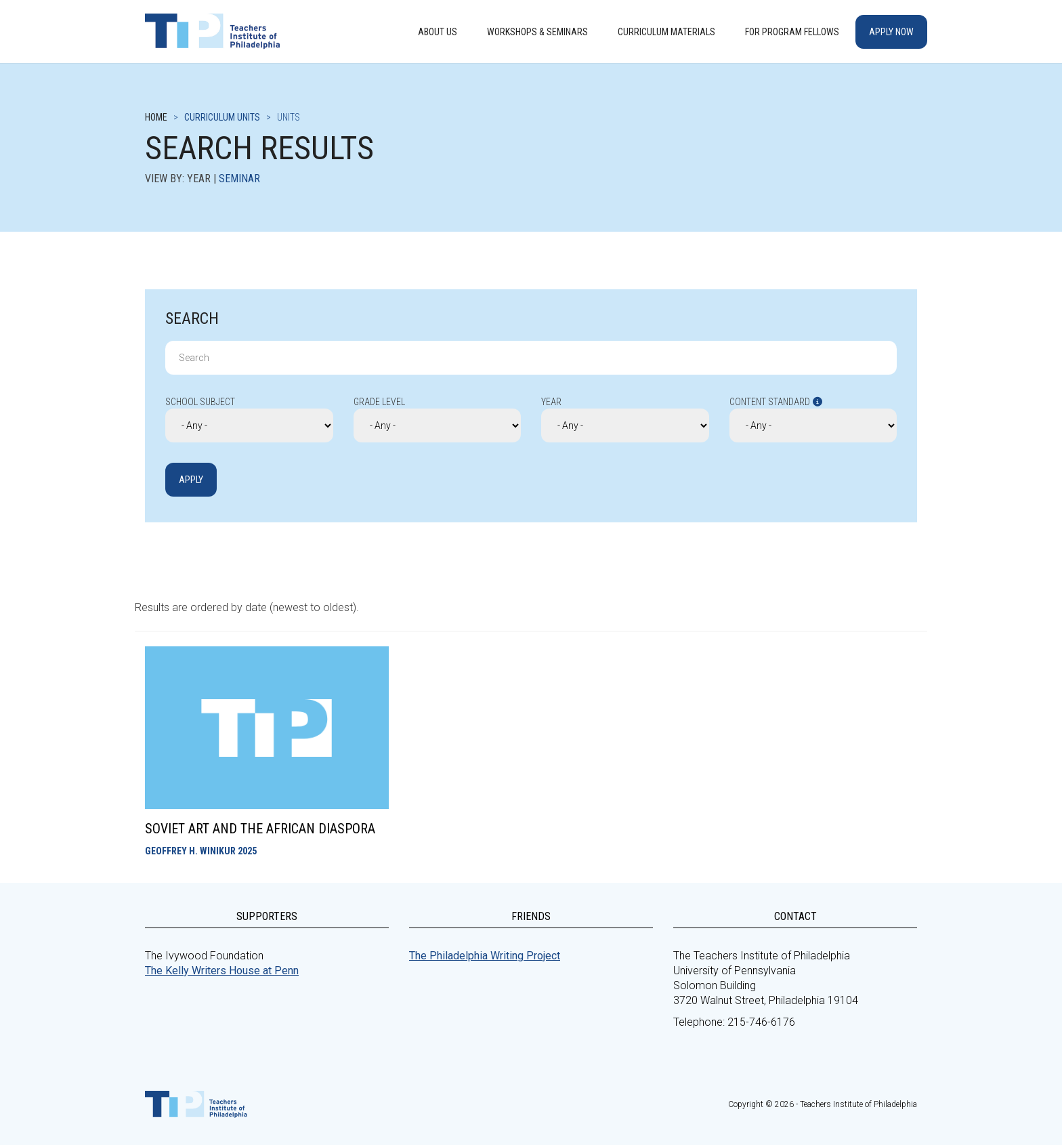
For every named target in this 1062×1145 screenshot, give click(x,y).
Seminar (239, 178)
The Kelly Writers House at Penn (222, 970)
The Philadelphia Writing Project (484, 955)
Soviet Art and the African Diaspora (260, 828)
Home (156, 117)
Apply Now (891, 31)
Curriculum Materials (666, 31)
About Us (437, 31)
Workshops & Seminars (537, 31)
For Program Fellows (792, 31)
